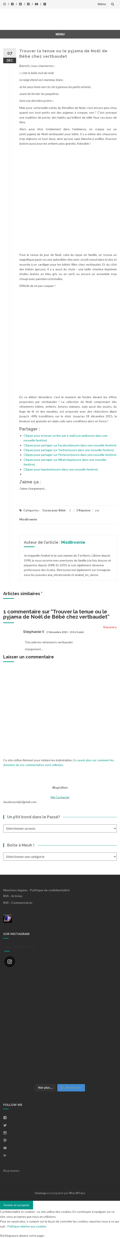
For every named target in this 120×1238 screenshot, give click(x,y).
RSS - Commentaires (17, 902)
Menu (102, 4)
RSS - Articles (13, 896)
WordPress (77, 1193)
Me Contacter (60, 797)
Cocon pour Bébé (54, 510)
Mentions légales (15, 890)
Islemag (40, 1193)
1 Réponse (83, 510)
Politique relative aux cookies (26, 1226)
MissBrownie (28, 519)
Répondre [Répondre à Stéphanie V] (110, 627)
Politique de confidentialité (50, 890)
